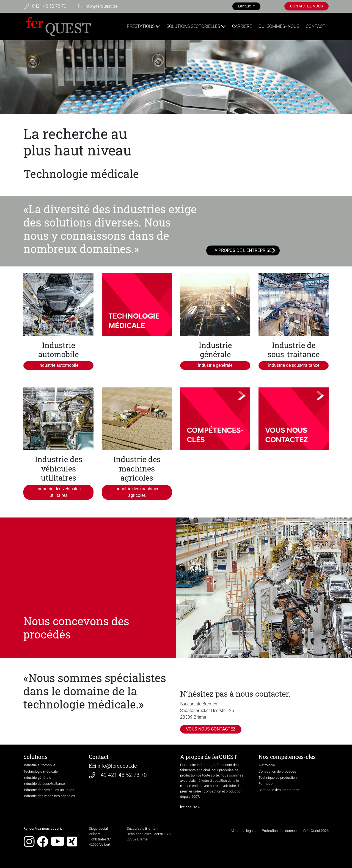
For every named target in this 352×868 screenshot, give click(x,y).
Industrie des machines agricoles (136, 492)
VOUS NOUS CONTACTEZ (211, 729)
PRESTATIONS (141, 26)
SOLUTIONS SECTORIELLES (193, 26)
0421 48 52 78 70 (49, 6)
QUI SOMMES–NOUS (278, 26)
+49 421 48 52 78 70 (122, 775)
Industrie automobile (58, 365)
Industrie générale (215, 365)
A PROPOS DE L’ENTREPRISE (243, 250)
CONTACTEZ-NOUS (306, 6)
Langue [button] (245, 6)
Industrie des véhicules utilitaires (59, 492)
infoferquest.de (100, 6)
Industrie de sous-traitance (293, 365)
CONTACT (315, 26)
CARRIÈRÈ (242, 26)
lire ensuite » (190, 807)
